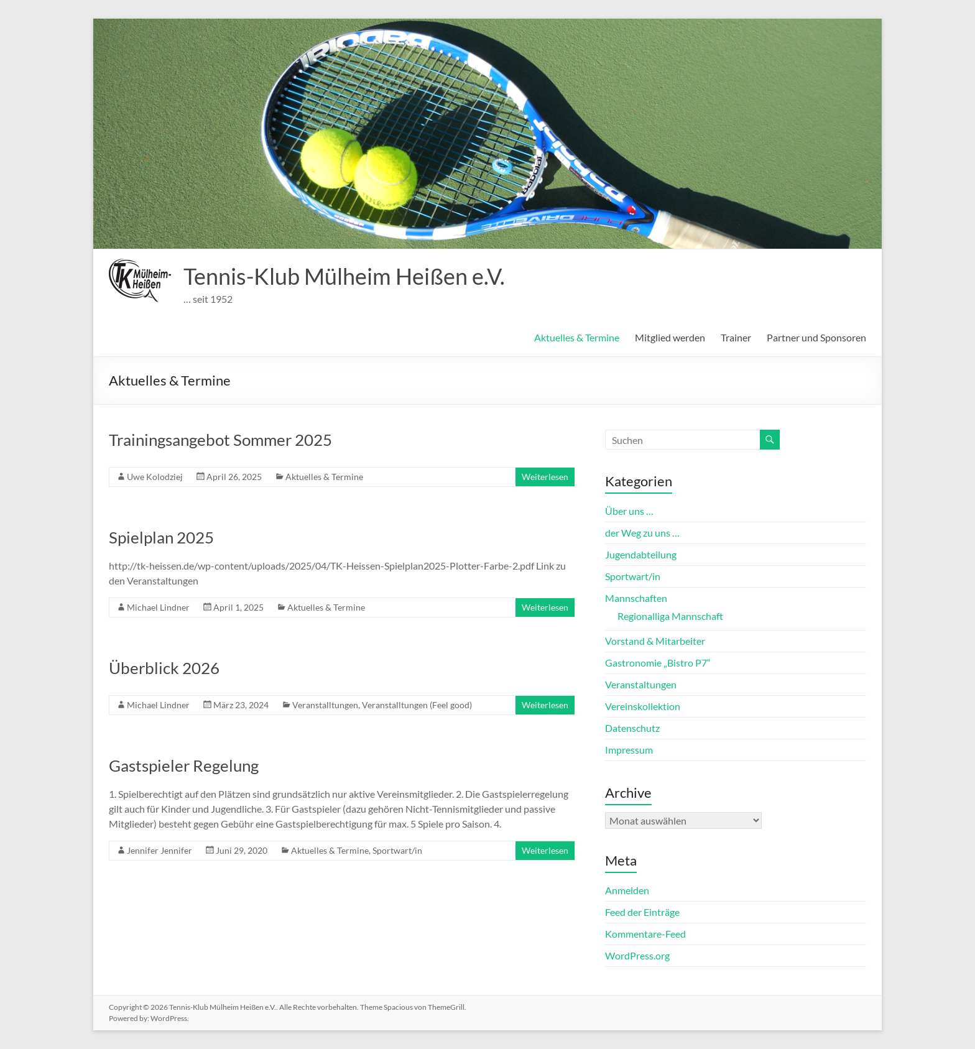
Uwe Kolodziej (155, 476)
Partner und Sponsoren (816, 337)
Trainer (736, 337)
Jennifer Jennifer (159, 850)
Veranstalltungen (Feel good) (417, 705)
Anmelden (627, 890)
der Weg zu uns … (642, 532)
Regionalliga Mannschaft (670, 616)
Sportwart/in (397, 850)
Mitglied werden (670, 337)
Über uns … (629, 511)
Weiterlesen (545, 476)
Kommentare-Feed (645, 934)
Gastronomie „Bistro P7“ (658, 662)
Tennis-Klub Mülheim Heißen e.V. (344, 276)
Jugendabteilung (641, 554)
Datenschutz (632, 728)
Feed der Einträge (642, 912)
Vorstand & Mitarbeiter (655, 641)
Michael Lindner (158, 607)
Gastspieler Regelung (184, 765)
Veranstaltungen (641, 684)
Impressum (629, 750)
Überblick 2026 (164, 668)
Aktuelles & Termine (576, 337)
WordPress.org (637, 955)
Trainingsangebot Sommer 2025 (220, 440)
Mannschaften (636, 598)
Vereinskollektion (642, 706)
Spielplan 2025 (161, 537)
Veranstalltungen (325, 705)
